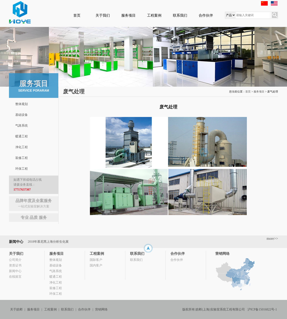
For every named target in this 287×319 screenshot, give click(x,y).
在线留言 (15, 276)
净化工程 (21, 147)
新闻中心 (15, 271)
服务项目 (128, 15)
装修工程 (21, 158)
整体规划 (21, 104)
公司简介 (15, 260)
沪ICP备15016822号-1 (262, 309)
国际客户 (96, 260)
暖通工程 (21, 136)
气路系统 (21, 125)
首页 (76, 15)
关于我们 (103, 15)
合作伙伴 (206, 15)
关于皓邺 (16, 309)
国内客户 (96, 265)
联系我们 (180, 15)
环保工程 (21, 168)
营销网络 (222, 253)
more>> (272, 238)
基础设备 (21, 115)
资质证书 (15, 265)
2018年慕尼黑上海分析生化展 (48, 241)
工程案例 (154, 15)
